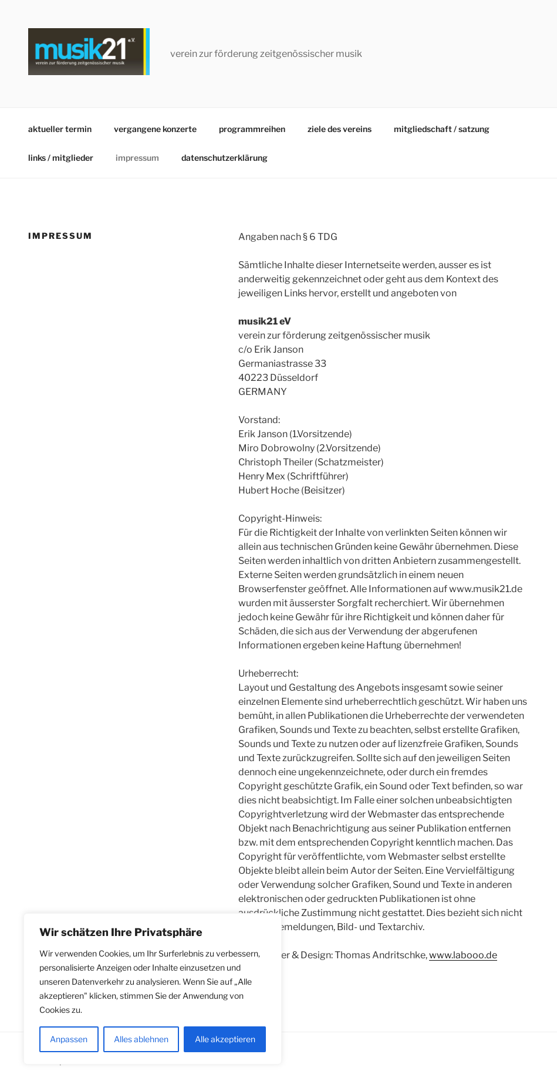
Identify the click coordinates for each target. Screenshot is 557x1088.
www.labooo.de (463, 955)
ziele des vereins (340, 129)
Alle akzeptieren (225, 1039)
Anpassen (68, 1039)
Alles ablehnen (141, 1039)
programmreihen (252, 129)
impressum (137, 158)
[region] (152, 989)
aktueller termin (60, 129)
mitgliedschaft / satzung (442, 129)
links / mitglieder (60, 158)
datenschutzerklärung (224, 158)
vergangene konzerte (155, 129)
